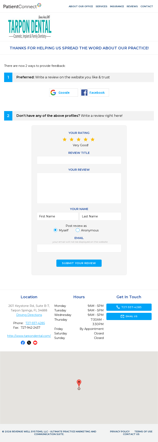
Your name (79, 209)
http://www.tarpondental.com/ (29, 336)
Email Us (128, 316)
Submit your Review (79, 263)
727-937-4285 (35, 323)
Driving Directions (29, 315)
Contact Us (131, 434)
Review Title (79, 153)
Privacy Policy (120, 431)
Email (79, 238)
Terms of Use (143, 431)
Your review (79, 170)
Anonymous (90, 230)
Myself (63, 230)
